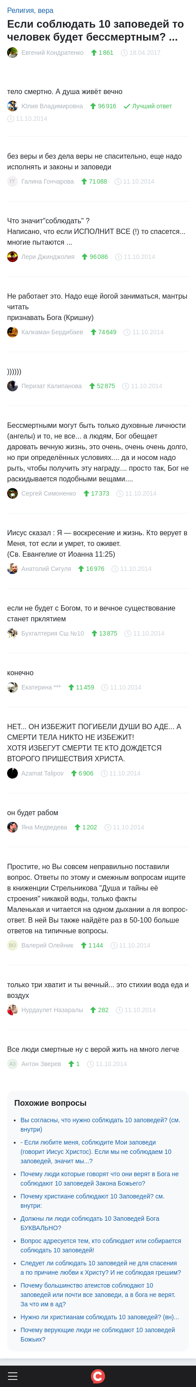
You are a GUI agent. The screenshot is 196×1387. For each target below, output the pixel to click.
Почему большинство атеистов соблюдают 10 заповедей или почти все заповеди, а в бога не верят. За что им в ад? (98, 1295)
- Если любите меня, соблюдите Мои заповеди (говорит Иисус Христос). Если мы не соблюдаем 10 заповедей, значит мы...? (96, 1152)
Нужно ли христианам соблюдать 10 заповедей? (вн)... (99, 1317)
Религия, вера (30, 10)
